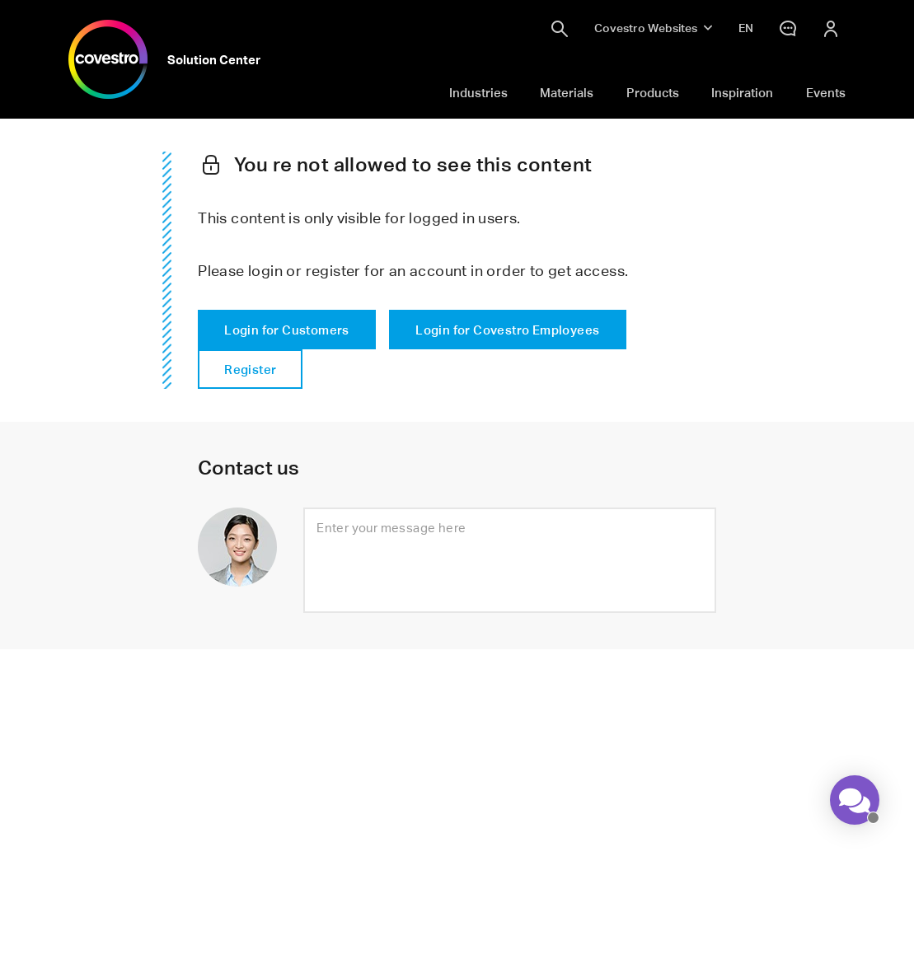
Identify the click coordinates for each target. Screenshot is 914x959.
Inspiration (742, 92)
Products (652, 92)
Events (826, 92)
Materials (566, 92)
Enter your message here (391, 527)
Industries (478, 92)
